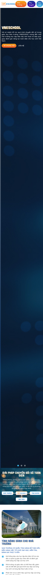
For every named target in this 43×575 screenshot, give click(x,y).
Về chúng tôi (9, 46)
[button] (18, 465)
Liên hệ (21, 46)
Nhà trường (21, 4)
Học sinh (39, 4)
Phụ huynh (31, 4)
